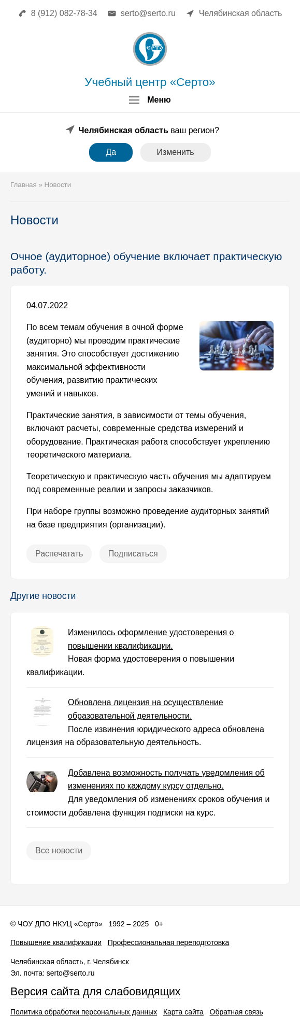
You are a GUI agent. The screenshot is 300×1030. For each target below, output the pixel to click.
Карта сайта (183, 1012)
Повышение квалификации (56, 942)
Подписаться (133, 553)
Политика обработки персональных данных (83, 1012)
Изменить (175, 152)
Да (111, 152)
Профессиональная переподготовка (169, 942)
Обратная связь (236, 1012)
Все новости (58, 850)
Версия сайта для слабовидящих (95, 991)
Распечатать (59, 553)
